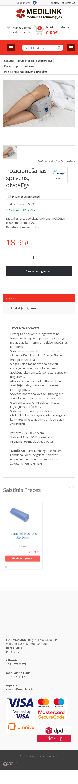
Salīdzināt (18, 32)
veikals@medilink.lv (19, 689)
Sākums (9, 61)
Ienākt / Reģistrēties (62, 2)
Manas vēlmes (19, 27)
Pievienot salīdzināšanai (26, 197)
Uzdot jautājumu (23, 308)
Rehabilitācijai (25, 61)
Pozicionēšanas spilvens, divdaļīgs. (26, 72)
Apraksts (12, 298)
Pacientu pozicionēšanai (19, 66)
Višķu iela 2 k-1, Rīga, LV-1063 (26, 644)
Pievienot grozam (39, 271)
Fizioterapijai (44, 61)
